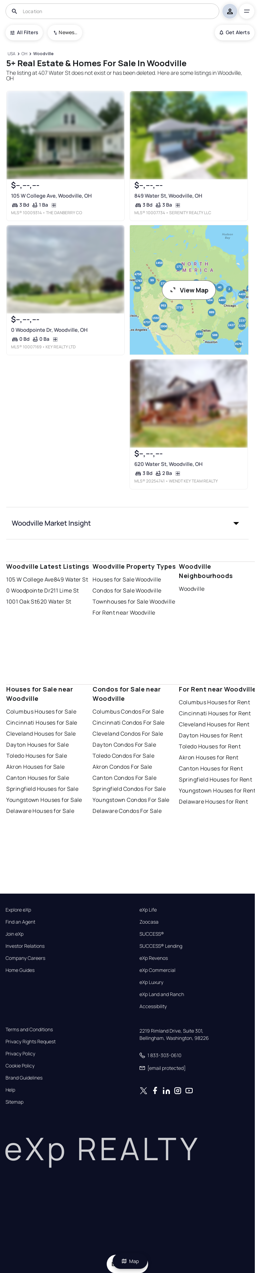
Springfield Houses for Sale (42, 789)
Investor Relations (25, 946)
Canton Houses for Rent (211, 768)
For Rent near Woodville (124, 612)
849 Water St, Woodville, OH (168, 195)
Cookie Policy (20, 1065)
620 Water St (54, 601)
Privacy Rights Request (31, 1041)
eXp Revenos (153, 958)
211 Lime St (64, 590)
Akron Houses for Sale (35, 766)
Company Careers (25, 958)
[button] (127, 523)
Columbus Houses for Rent (214, 702)
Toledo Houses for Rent (210, 746)
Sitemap (14, 1102)
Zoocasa (148, 921)
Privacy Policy (20, 1053)
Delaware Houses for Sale (40, 811)
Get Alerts (235, 32)
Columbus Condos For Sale (128, 711)
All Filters (24, 32)
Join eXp (14, 934)
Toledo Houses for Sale (36, 755)
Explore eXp (18, 909)
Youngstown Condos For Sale (131, 800)
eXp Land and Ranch (161, 994)
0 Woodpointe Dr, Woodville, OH (49, 330)
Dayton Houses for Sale (37, 744)
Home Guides (20, 970)
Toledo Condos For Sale (123, 755)
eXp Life (148, 909)
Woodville (191, 589)
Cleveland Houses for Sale (41, 733)
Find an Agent (20, 921)
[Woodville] (43, 54)
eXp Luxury (151, 982)
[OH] (24, 54)
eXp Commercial (157, 970)
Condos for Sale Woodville (127, 590)
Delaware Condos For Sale (127, 811)
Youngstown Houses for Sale (44, 800)
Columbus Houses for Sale (41, 711)
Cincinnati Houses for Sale (41, 722)
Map (130, 1261)
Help (10, 1089)
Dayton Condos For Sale (124, 744)
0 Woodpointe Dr (28, 590)
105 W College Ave (30, 579)
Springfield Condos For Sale (129, 789)
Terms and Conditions (29, 1029)
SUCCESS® (151, 934)
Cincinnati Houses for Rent (215, 713)
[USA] (11, 54)
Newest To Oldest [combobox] (68, 32)
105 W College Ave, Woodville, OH (51, 195)
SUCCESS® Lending (160, 946)
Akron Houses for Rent (208, 757)
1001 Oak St (21, 601)
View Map (189, 290)
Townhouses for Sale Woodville (134, 601)
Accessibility (153, 1006)
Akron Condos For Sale (122, 766)
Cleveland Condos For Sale (128, 733)
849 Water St (71, 579)
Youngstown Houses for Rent (217, 790)
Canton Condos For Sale (124, 778)
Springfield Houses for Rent (215, 779)
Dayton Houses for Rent (210, 735)
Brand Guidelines (24, 1077)
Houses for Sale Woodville (127, 579)
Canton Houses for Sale (37, 778)
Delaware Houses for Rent (213, 801)
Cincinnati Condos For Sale (128, 722)
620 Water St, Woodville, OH (168, 464)
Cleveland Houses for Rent (214, 724)
